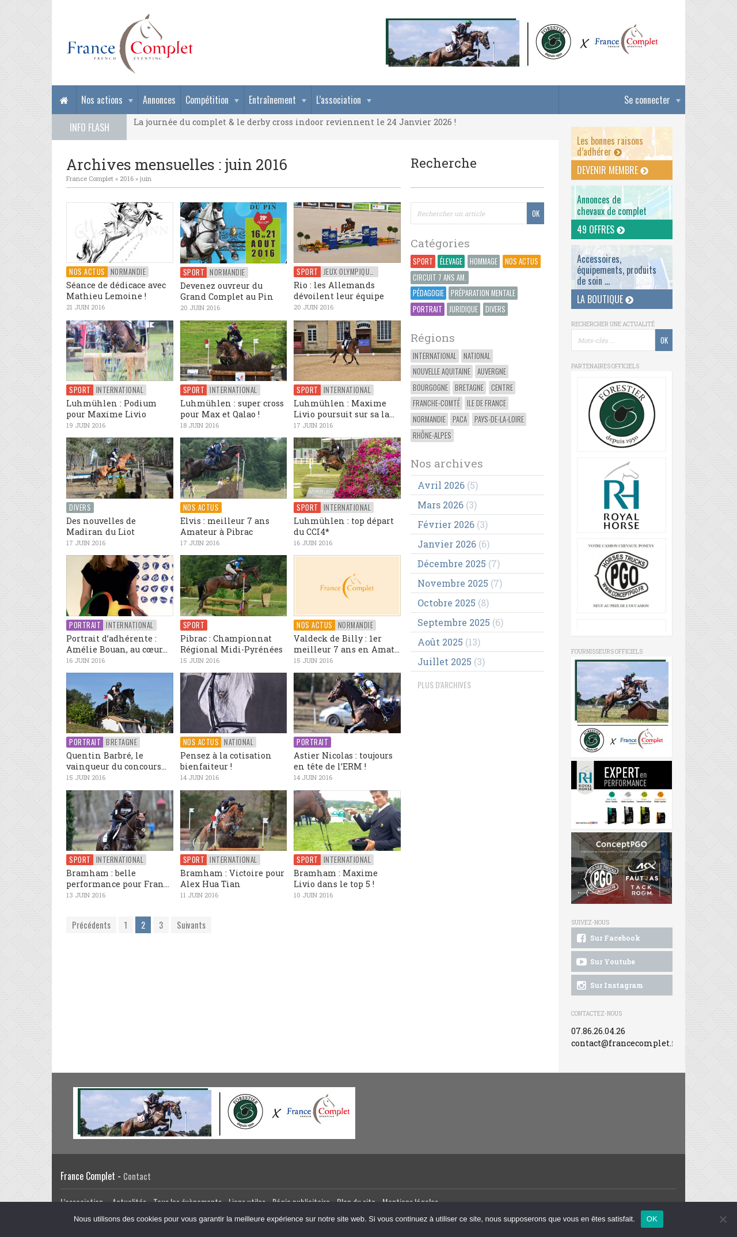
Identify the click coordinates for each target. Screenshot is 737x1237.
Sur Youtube (605, 962)
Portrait (427, 309)
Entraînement (272, 100)
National (477, 355)
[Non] (722, 1219)
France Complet (89, 178)
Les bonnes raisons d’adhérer (610, 146)
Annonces (159, 100)
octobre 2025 (446, 603)
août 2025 (440, 642)
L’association (338, 100)
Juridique (463, 309)
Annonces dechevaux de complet (612, 205)
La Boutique (605, 299)
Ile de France (486, 403)
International (435, 355)
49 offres (601, 229)
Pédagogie (428, 293)
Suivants (191, 925)
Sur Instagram (609, 985)
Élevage (451, 261)
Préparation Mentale (483, 293)
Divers (495, 309)
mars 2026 (440, 505)
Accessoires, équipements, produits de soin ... (616, 270)
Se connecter (647, 100)
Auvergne (491, 371)
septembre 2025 (453, 622)
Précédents (91, 925)
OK (652, 1219)
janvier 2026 (446, 544)
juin (145, 178)
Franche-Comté (436, 403)
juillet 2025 (444, 661)
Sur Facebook (607, 938)
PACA (460, 419)
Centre (502, 387)
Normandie (429, 419)
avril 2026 (441, 485)
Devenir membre (612, 170)
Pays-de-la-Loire (499, 419)
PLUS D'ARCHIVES (444, 684)
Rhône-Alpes (432, 435)
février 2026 (445, 524)
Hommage (483, 261)
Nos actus (521, 261)
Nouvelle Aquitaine (441, 371)
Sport (423, 261)
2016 (127, 178)
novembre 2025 (452, 583)
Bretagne (469, 387)
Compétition (207, 100)
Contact (137, 1176)
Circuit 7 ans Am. (439, 277)
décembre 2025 (451, 563)
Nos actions (102, 100)
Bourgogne (430, 387)
